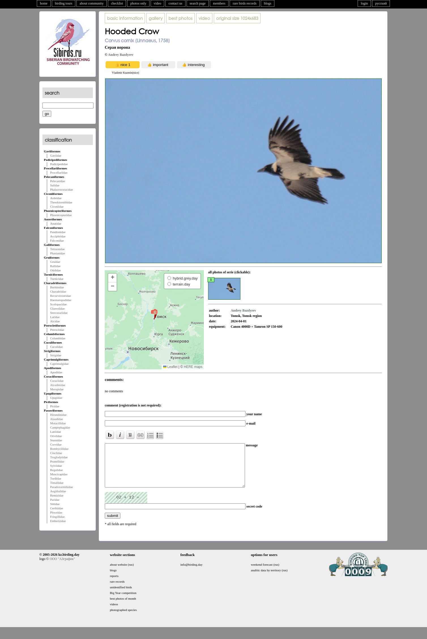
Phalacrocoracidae (61, 189)
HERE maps (193, 367)
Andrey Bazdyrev (120, 55)
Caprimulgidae (59, 363)
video (157, 3)
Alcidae (55, 321)
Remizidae (56, 495)
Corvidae (55, 444)
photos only (138, 3)
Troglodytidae (59, 457)
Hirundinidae (58, 414)
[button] (154, 314)
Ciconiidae (57, 206)
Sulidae (54, 185)
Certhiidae (56, 508)
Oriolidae (56, 436)
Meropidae (57, 389)
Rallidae (55, 266)
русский (381, 3)
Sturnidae (56, 440)
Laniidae (55, 431)
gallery (156, 18)
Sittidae (55, 504)
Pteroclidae (57, 329)
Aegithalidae (58, 491)
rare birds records (245, 3)
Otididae (55, 270)
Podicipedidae (59, 164)
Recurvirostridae (60, 295)
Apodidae (56, 372)
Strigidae (55, 355)
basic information (125, 18)
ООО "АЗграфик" (62, 567)
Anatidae (55, 223)
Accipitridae (57, 236)
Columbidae (57, 338)
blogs (267, 3)
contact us (175, 3)
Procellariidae (58, 172)
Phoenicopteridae (61, 215)
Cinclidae (56, 453)
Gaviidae (55, 155)
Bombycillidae (59, 448)
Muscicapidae (58, 474)
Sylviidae (56, 465)
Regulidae (56, 470)
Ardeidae (55, 198)
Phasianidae (57, 253)
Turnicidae (56, 278)
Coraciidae (57, 380)
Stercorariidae (59, 312)
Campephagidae (60, 427)
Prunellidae (57, 461)
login (364, 3)
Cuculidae (56, 346)
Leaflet (170, 367)
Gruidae (55, 261)
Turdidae (55, 478)
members (219, 3)
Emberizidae (58, 521)
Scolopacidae (58, 304)
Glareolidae (57, 308)
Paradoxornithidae (61, 487)
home (44, 3)
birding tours (63, 3)
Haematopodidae (60, 300)
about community (91, 3)
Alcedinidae (57, 385)
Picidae (54, 406)
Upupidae (56, 397)
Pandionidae (57, 232)
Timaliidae (56, 482)
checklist (117, 3)
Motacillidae (58, 423)
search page (198, 3)
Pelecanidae (57, 181)
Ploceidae (56, 512)
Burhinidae (57, 287)
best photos (180, 18)
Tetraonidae (57, 249)
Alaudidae (56, 419)
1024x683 (237, 18)
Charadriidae (58, 291)
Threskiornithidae (61, 202)
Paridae (54, 499)
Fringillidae (57, 516)
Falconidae (57, 240)
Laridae (55, 317)
